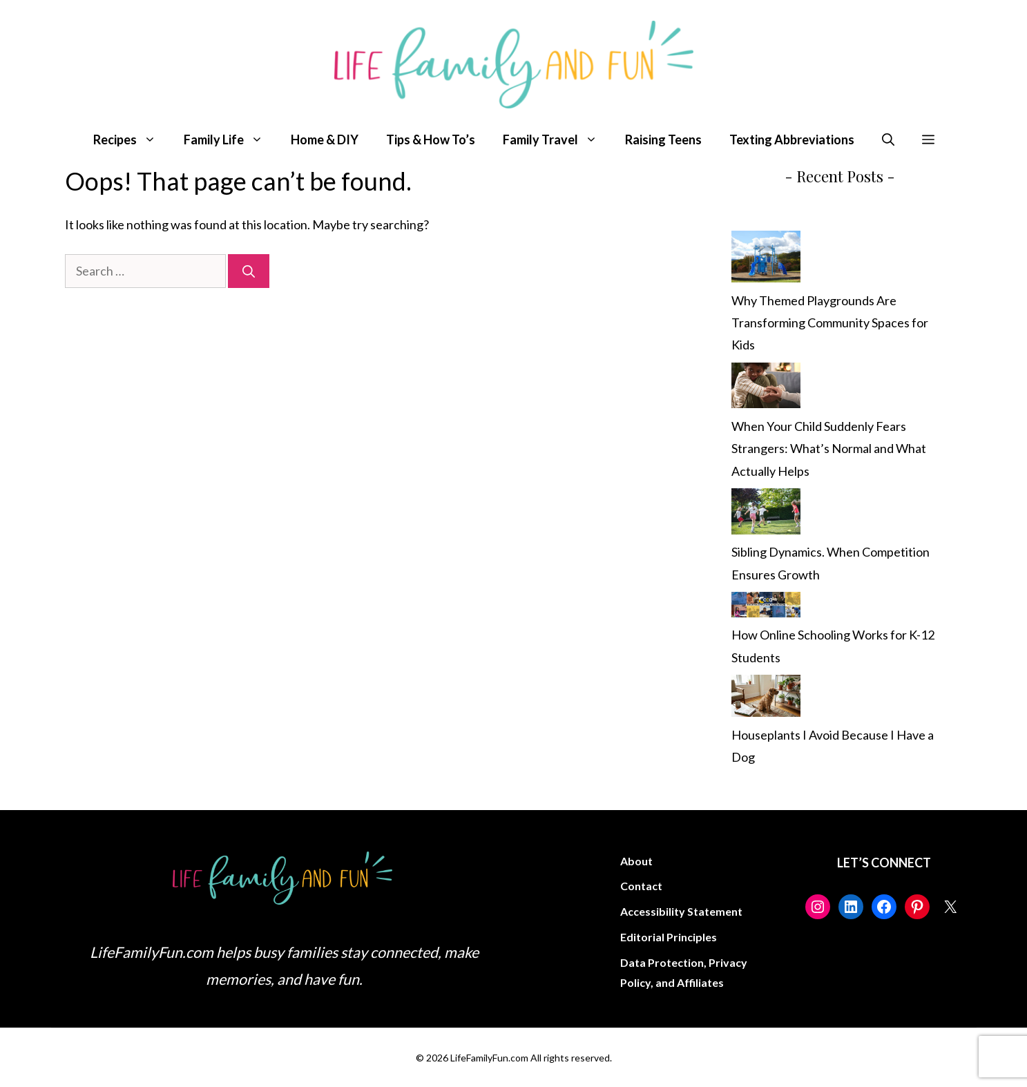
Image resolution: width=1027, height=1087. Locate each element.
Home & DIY (324, 139)
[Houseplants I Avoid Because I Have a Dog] (765, 699)
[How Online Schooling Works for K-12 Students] (765, 608)
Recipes (131, 139)
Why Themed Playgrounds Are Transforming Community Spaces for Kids (829, 323)
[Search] (248, 271)
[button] (888, 139)
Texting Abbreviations (791, 139)
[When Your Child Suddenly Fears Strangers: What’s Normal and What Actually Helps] (765, 389)
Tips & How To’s (430, 139)
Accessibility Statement (681, 911)
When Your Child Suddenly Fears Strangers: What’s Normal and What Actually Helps (828, 449)
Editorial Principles (668, 936)
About (636, 860)
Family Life (230, 139)
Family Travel (557, 139)
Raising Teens (663, 139)
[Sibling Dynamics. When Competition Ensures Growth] (765, 514)
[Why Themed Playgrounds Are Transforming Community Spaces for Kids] (765, 260)
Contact (641, 885)
